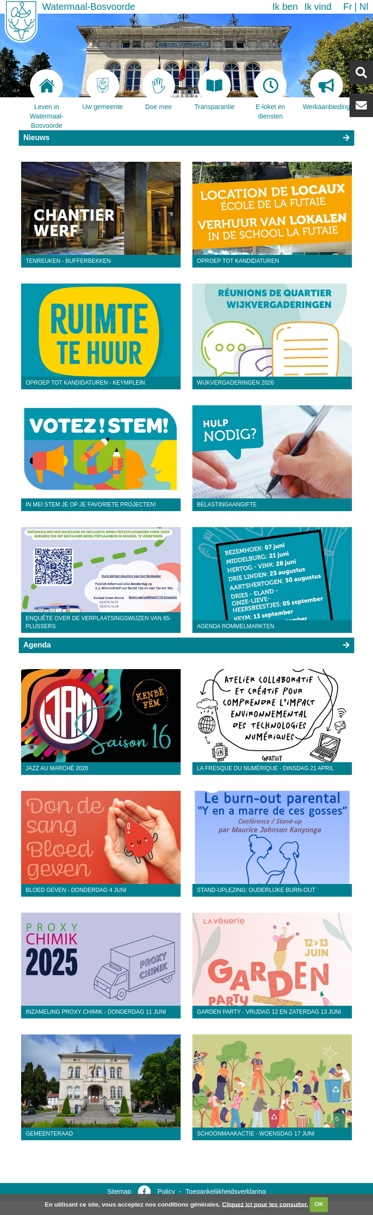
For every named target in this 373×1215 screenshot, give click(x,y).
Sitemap (119, 1191)
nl (363, 6)
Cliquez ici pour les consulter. (265, 1203)
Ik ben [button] (284, 6)
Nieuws (36, 138)
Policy (166, 1191)
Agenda (37, 645)
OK (319, 1203)
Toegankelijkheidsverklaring (225, 1191)
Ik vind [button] (318, 6)
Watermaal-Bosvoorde (88, 6)
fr (347, 6)
